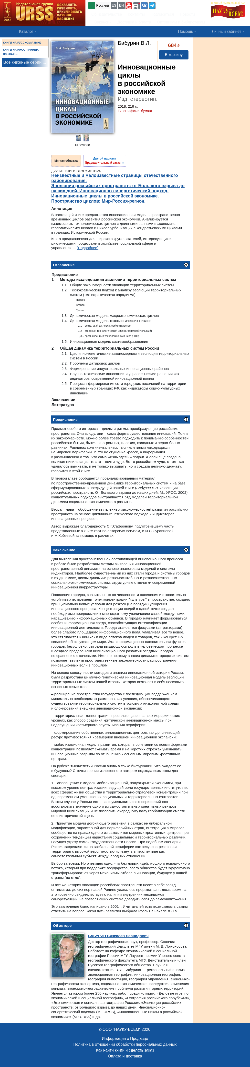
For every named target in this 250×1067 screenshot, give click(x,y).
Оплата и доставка (125, 1056)
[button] (128, 5)
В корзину (174, 55)
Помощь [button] (185, 31)
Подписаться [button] (162, 14)
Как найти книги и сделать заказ (125, 1050)
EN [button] (121, 5)
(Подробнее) (87, 248)
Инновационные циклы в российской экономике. (105, 196)
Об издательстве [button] (106, 14)
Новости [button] (187, 14)
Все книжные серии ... (24, 62)
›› (104, 160)
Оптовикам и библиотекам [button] (181, 22)
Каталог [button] (26, 31)
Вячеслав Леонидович (118, 936)
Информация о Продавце (125, 1038)
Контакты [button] (136, 14)
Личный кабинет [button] (226, 31)
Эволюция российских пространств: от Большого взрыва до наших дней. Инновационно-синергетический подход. (118, 188)
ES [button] (114, 5)
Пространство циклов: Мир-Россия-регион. (98, 201)
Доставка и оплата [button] (134, 22)
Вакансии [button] (101, 22)
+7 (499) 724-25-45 (174, 5)
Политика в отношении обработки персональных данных (125, 1044)
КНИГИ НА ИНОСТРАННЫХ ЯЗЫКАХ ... (21, 52)
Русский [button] (102, 5)
